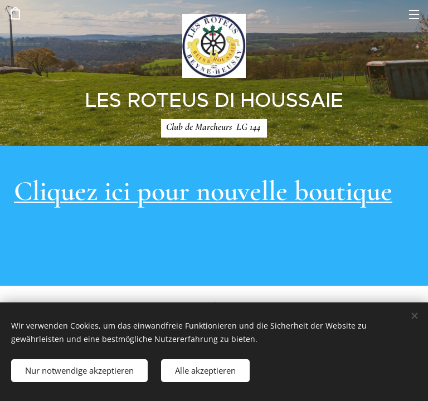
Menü (414, 14)
